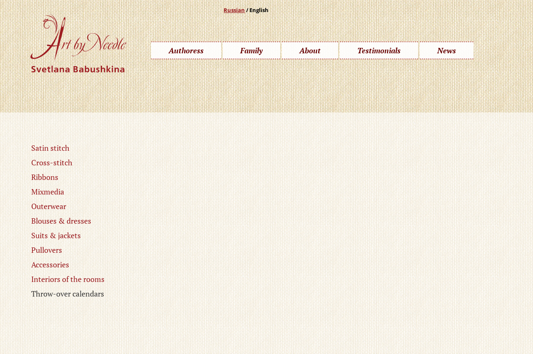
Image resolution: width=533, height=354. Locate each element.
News (446, 50)
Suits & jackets (56, 235)
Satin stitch (50, 148)
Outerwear (48, 206)
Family (251, 50)
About (310, 50)
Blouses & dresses (61, 221)
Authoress (186, 50)
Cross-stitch (51, 162)
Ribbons (44, 177)
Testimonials (379, 50)
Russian (234, 10)
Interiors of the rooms (68, 279)
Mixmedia (47, 192)
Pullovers (46, 250)
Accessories (50, 264)
